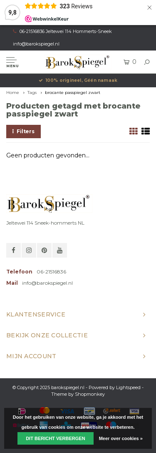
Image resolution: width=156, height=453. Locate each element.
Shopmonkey (90, 394)
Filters (23, 131)
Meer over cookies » (121, 438)
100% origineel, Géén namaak (78, 80)
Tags (32, 92)
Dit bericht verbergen (55, 438)
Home (12, 92)
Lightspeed (128, 387)
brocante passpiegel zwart (72, 92)
